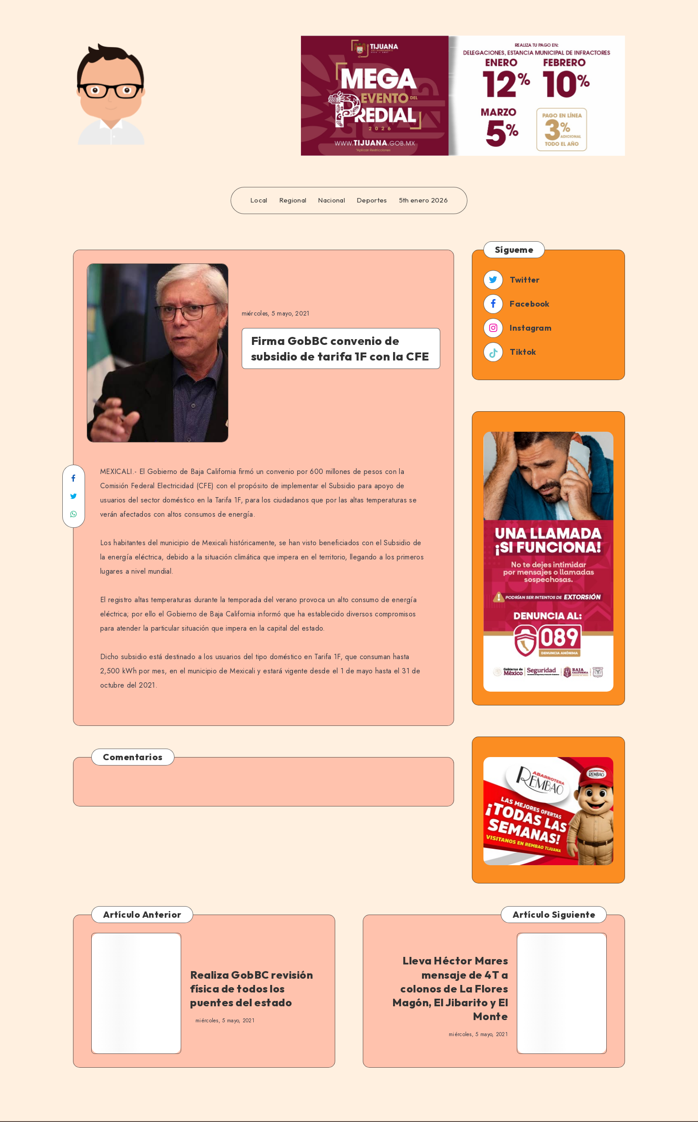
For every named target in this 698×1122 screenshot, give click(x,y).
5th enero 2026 (423, 200)
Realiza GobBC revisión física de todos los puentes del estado (251, 988)
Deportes (372, 200)
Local (259, 200)
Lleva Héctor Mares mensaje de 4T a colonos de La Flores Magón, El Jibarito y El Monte (450, 988)
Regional (292, 200)
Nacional (331, 200)
